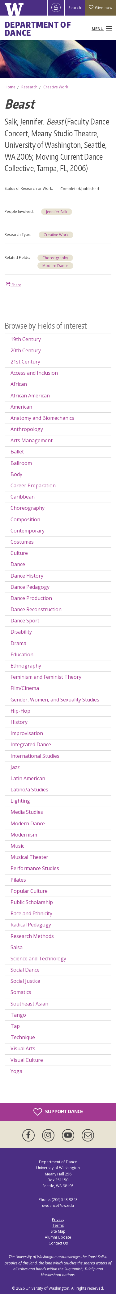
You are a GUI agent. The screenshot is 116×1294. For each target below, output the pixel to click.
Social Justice (25, 981)
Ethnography (26, 665)
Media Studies (27, 812)
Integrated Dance (31, 744)
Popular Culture (29, 891)
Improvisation (27, 733)
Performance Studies (35, 868)
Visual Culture (27, 1060)
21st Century (25, 361)
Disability (21, 631)
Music (17, 845)
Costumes (22, 541)
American (21, 406)
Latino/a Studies (29, 789)
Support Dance (58, 1112)
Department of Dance (38, 29)
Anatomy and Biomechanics (42, 418)
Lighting (20, 800)
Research (29, 87)
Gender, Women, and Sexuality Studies (55, 699)
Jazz (15, 767)
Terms (58, 1225)
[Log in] (56, 8)
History (19, 722)
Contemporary (28, 530)
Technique (23, 1037)
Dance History (27, 575)
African (19, 384)
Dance (18, 564)
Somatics (21, 992)
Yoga (16, 1071)
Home (10, 87)
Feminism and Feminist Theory (46, 676)
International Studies (35, 755)
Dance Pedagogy (30, 587)
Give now (100, 7)
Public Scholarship (32, 902)
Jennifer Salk (56, 211)
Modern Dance (55, 265)
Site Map (58, 1231)
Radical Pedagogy (31, 924)
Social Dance (25, 969)
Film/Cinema (25, 688)
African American (30, 395)
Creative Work (55, 87)
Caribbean (23, 496)
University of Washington (47, 1288)
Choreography (55, 257)
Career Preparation (33, 485)
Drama (18, 643)
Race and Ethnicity (31, 913)
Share (13, 285)
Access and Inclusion (34, 372)
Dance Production (31, 598)
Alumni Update (58, 1237)
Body (16, 474)
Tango (18, 1014)
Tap (15, 1026)
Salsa (17, 947)
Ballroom (21, 463)
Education (22, 654)
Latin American (28, 778)
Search (74, 7)
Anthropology (27, 429)
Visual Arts (23, 1048)
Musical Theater (29, 857)
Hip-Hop (20, 710)
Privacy (58, 1219)
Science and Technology (38, 958)
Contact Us (58, 1243)
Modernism (24, 834)
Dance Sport (25, 620)
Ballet (17, 451)
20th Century (26, 350)
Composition (25, 519)
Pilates (18, 879)
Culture (19, 553)
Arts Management (32, 440)
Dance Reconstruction (36, 609)
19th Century (26, 339)
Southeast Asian (29, 1003)
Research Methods (32, 936)
